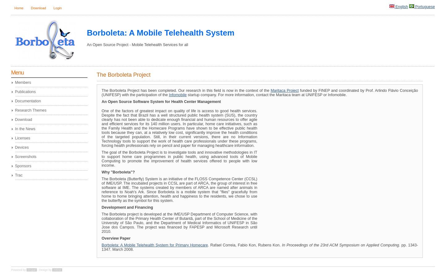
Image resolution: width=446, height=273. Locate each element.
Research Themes (31, 110)
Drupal (32, 269)
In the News (25, 129)
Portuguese (425, 7)
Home (19, 8)
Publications (25, 92)
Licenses (22, 138)
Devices (22, 147)
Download (38, 8)
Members (23, 82)
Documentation (28, 101)
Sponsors (23, 166)
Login (57, 8)
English (401, 7)
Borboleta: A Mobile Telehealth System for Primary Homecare (155, 245)
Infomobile (178, 95)
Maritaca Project (285, 90)
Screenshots (25, 157)
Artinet (57, 269)
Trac (19, 175)
